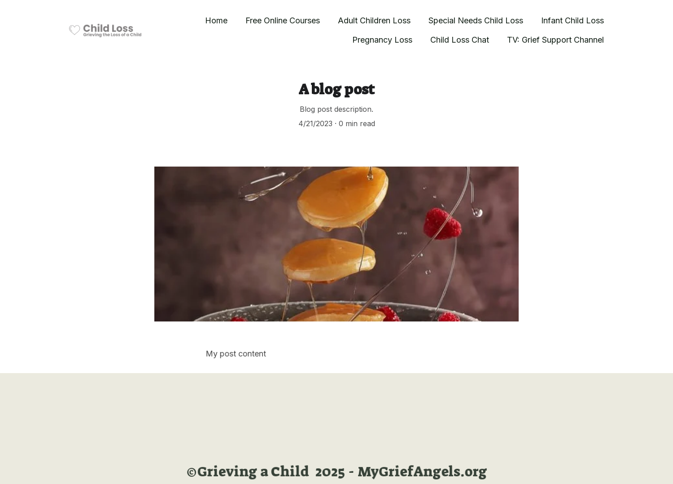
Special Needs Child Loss (475, 20)
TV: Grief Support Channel (555, 39)
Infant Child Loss (572, 20)
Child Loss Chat (459, 39)
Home (216, 20)
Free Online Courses (282, 20)
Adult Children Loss (374, 20)
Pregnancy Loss (382, 39)
